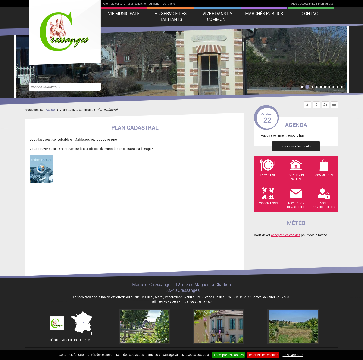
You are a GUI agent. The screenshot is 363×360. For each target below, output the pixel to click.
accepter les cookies (285, 235)
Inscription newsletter (296, 205)
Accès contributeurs (324, 205)
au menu (154, 3)
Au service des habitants (171, 16)
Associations (268, 203)
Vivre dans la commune (217, 16)
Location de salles (296, 177)
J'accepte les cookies (228, 355)
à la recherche (137, 3)
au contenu (118, 3)
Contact (311, 13)
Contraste (169, 3)
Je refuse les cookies (263, 355)
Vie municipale (124, 13)
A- (307, 104)
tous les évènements (296, 146)
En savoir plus (293, 355)
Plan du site (325, 3)
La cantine (268, 175)
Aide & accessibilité (303, 3)
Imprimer (335, 104)
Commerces (324, 175)
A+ (325, 104)
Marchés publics (264, 13)
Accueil (51, 109)
